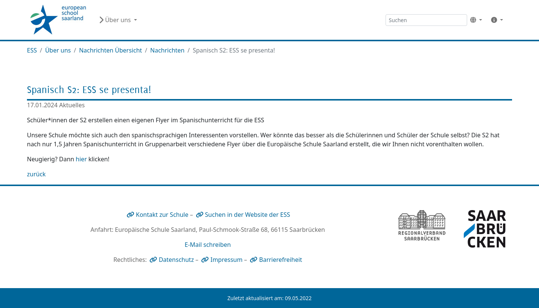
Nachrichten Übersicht (110, 50)
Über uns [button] (116, 20)
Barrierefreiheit (280, 259)
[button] (476, 19)
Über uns (58, 50)
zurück (36, 174)
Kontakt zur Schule (162, 214)
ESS (32, 50)
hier (81, 159)
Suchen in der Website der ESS (247, 214)
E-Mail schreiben (208, 244)
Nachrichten (167, 50)
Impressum (226, 259)
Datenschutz (176, 259)
